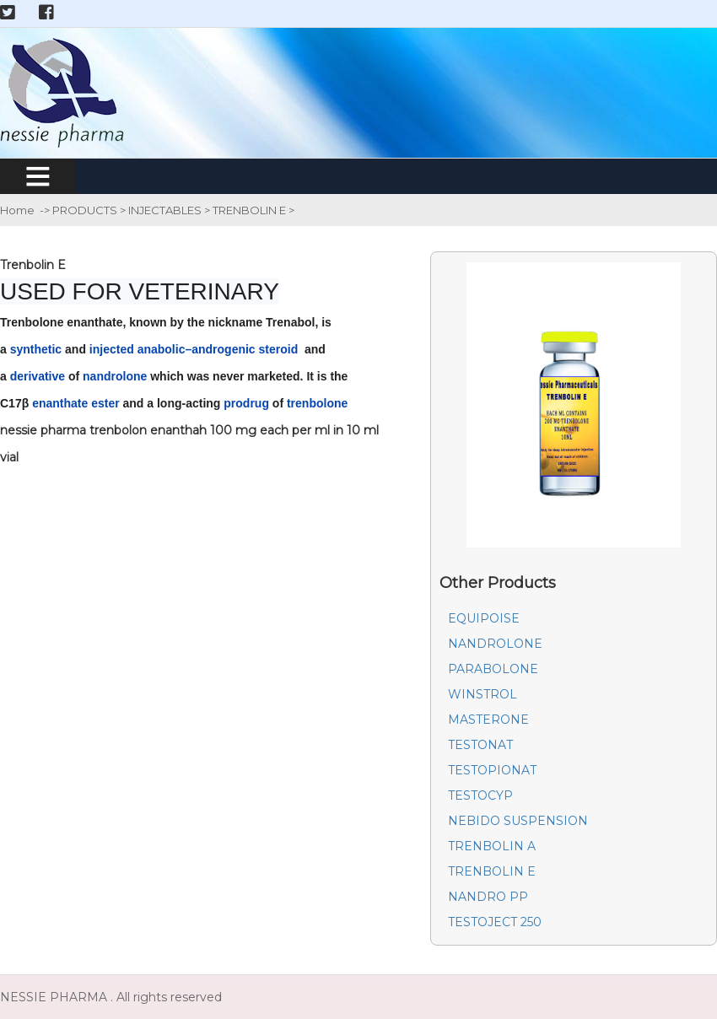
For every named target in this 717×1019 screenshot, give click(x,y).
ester (105, 403)
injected (111, 349)
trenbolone (317, 403)
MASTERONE (488, 719)
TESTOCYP (480, 795)
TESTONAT (480, 744)
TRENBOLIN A (492, 846)
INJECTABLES (166, 210)
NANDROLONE (495, 643)
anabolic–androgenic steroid (218, 349)
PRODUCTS (86, 210)
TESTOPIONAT (492, 770)
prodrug (246, 403)
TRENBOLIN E (250, 210)
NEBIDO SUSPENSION (518, 820)
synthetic (36, 349)
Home (17, 210)
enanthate (60, 403)
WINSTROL (482, 694)
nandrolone (115, 376)
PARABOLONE (493, 669)
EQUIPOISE (484, 618)
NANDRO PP (488, 896)
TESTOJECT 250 (495, 922)
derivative (37, 376)
